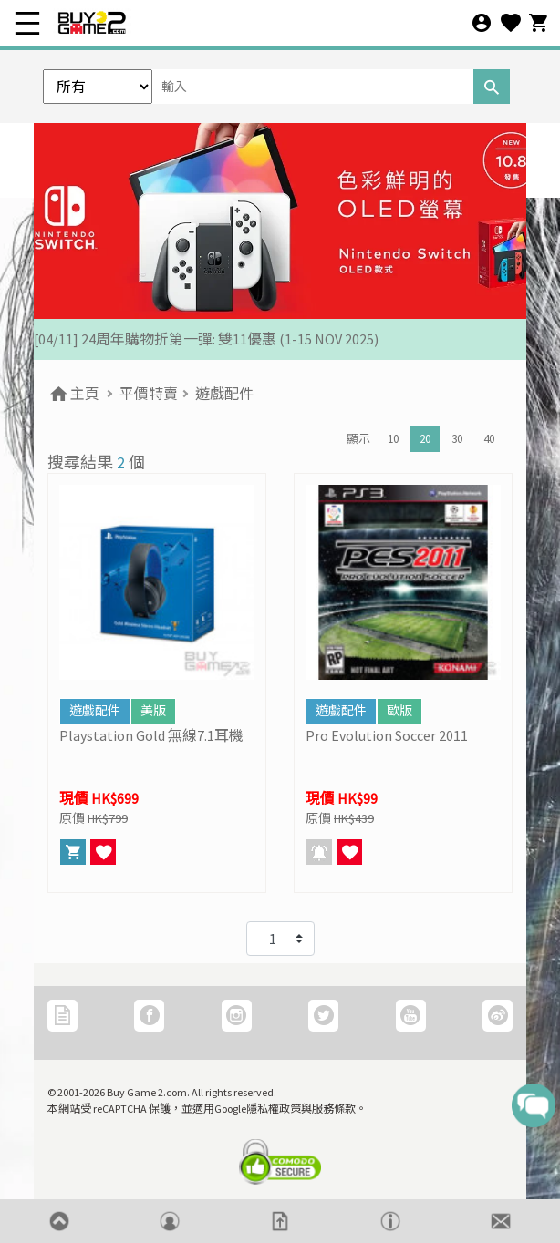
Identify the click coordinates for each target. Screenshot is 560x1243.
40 (488, 439)
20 (425, 439)
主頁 (73, 394)
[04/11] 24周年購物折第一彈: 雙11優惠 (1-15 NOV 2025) (206, 339)
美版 (153, 711)
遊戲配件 (224, 394)
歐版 (399, 711)
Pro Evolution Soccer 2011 (387, 735)
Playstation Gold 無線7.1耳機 (151, 735)
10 (393, 439)
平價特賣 (148, 394)
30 (456, 439)
